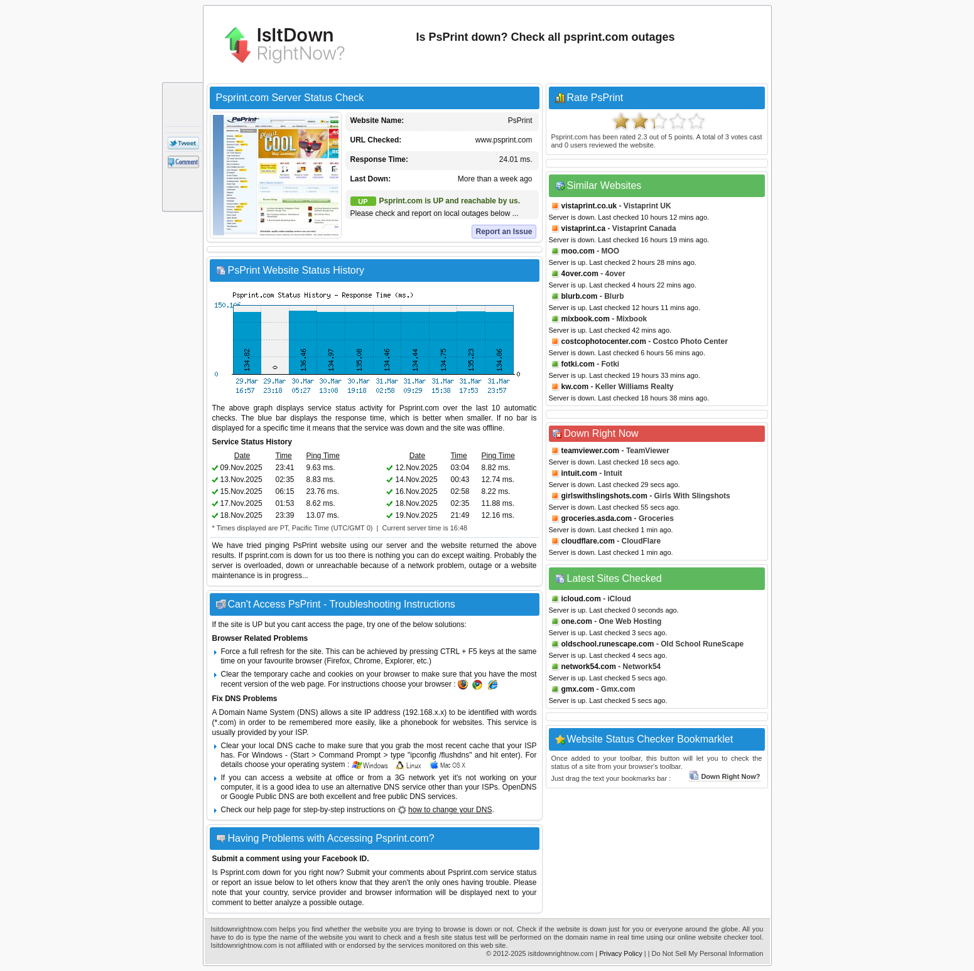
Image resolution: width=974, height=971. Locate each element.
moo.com (578, 251)
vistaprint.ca (583, 228)
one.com (576, 621)
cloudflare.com (588, 541)
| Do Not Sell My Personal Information (706, 953)
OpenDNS (519, 787)
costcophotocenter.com (603, 341)
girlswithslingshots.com (604, 495)
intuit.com (579, 473)
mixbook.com (585, 318)
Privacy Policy (620, 953)
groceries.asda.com (596, 518)
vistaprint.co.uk (589, 205)
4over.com (579, 273)
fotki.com (578, 364)
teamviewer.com (590, 450)
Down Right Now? (724, 776)
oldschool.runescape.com (607, 644)
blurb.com (579, 296)
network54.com (588, 666)
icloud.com (581, 598)
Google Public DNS (262, 796)
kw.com (575, 386)
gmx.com (578, 689)
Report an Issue (503, 231)
